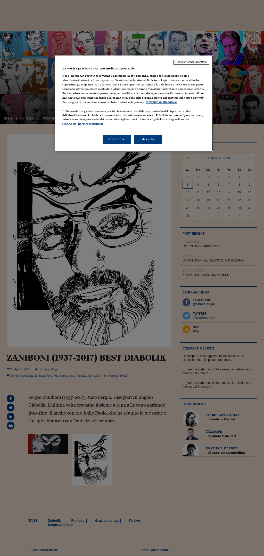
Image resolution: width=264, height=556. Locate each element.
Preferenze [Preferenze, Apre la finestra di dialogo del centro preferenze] (117, 139)
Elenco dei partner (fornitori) (82, 123)
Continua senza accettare (191, 61)
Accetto (148, 139)
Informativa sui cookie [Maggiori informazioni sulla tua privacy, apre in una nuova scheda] (161, 102)
